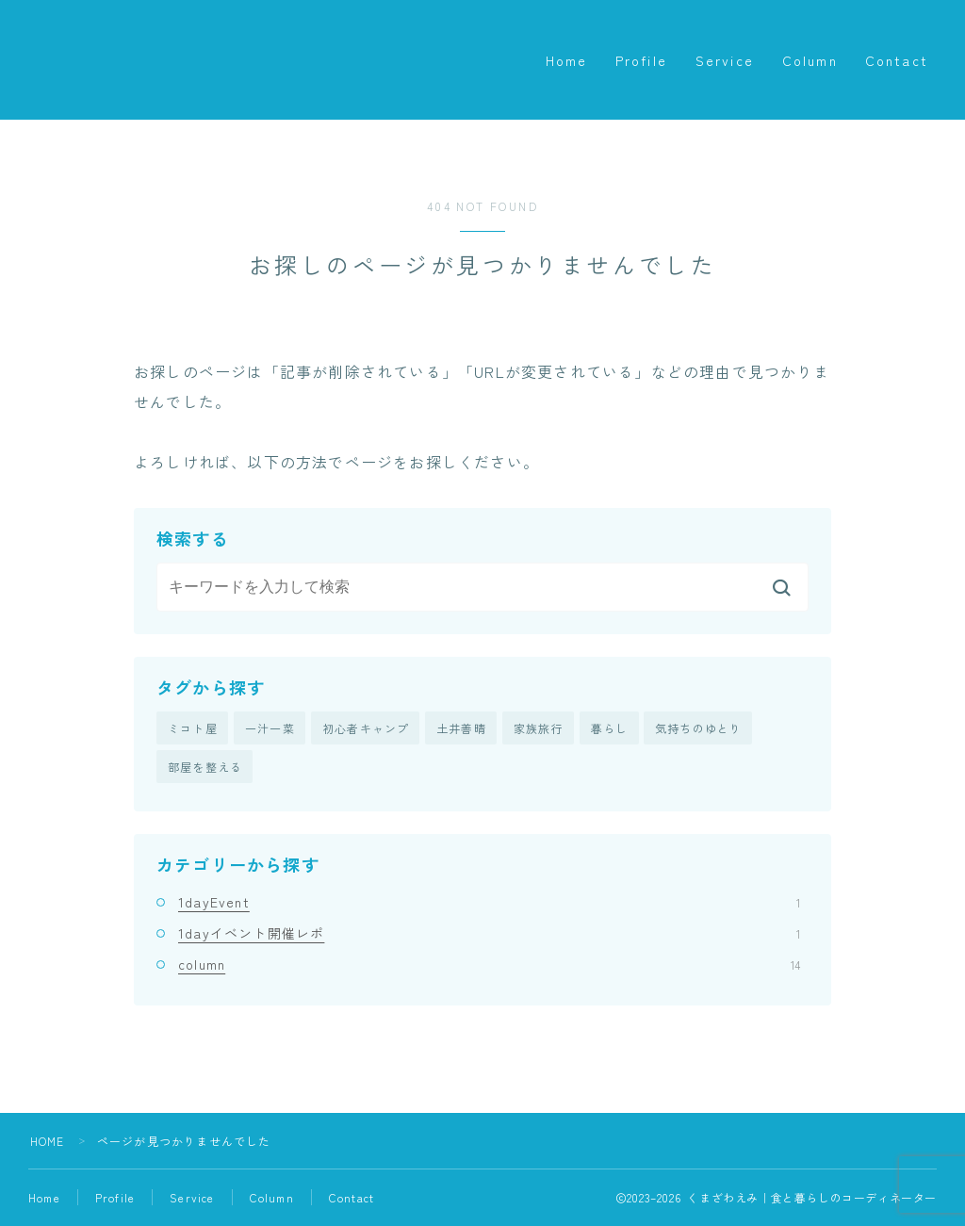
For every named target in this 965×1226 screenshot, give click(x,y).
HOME (47, 1142)
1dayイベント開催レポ (489, 933)
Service (724, 60)
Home (566, 60)
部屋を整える (205, 768)
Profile (641, 60)
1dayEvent (489, 901)
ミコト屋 (193, 728)
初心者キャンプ (365, 728)
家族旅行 (539, 728)
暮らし (610, 728)
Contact (896, 60)
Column (810, 60)
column (489, 965)
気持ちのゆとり (698, 728)
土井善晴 (461, 728)
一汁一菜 (270, 728)
